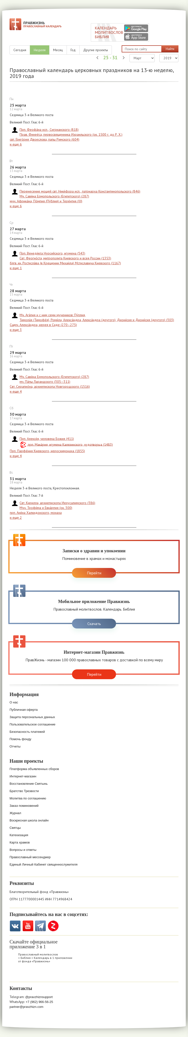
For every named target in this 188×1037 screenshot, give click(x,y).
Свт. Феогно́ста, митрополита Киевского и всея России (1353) (65, 258)
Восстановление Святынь (29, 783)
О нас (14, 702)
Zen (53, 925)
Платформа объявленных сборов (34, 769)
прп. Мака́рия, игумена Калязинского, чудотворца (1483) (70, 444)
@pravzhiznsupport (39, 997)
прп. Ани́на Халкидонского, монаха (36, 512)
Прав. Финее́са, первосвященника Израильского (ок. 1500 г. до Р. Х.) (71, 134)
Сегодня (19, 50)
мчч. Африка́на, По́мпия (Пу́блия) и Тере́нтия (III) (46, 201)
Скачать (94, 623)
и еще (16, 144)
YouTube (27, 925)
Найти (170, 49)
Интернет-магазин (23, 776)
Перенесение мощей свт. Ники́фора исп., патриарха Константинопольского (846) (80, 191)
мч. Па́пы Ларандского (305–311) (45, 381)
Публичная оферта (24, 709)
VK (15, 925)
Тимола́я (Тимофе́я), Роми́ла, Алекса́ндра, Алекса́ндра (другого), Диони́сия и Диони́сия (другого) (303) (97, 320)
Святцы (15, 828)
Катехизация (19, 835)
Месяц (58, 50)
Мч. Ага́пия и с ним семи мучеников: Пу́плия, (53, 315)
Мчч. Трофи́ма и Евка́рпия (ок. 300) (46, 508)
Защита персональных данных (32, 717)
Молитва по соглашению (28, 798)
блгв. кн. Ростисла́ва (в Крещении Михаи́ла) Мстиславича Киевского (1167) (65, 263)
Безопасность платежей (27, 732)
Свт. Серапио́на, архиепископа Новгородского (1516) (50, 386)
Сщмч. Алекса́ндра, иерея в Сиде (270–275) (43, 325)
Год (73, 50)
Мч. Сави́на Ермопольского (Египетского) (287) (54, 196)
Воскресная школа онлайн (29, 820)
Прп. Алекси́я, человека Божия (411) (47, 438)
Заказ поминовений (24, 806)
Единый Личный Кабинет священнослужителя (44, 864)
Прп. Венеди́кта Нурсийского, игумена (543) (52, 253)
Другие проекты (95, 50)
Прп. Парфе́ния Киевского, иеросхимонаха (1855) (47, 451)
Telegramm (40, 925)
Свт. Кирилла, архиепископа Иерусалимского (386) (57, 503)
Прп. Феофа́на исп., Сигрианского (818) (49, 129)
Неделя (40, 50)
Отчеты (15, 746)
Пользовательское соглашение (32, 724)
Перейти (94, 572)
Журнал (15, 813)
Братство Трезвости (24, 791)
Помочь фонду (20, 739)
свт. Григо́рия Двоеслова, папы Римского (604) (44, 139)
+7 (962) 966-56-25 (39, 1002)
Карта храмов (20, 842)
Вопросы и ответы (23, 850)
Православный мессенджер (30, 857)
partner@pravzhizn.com (26, 1007)
